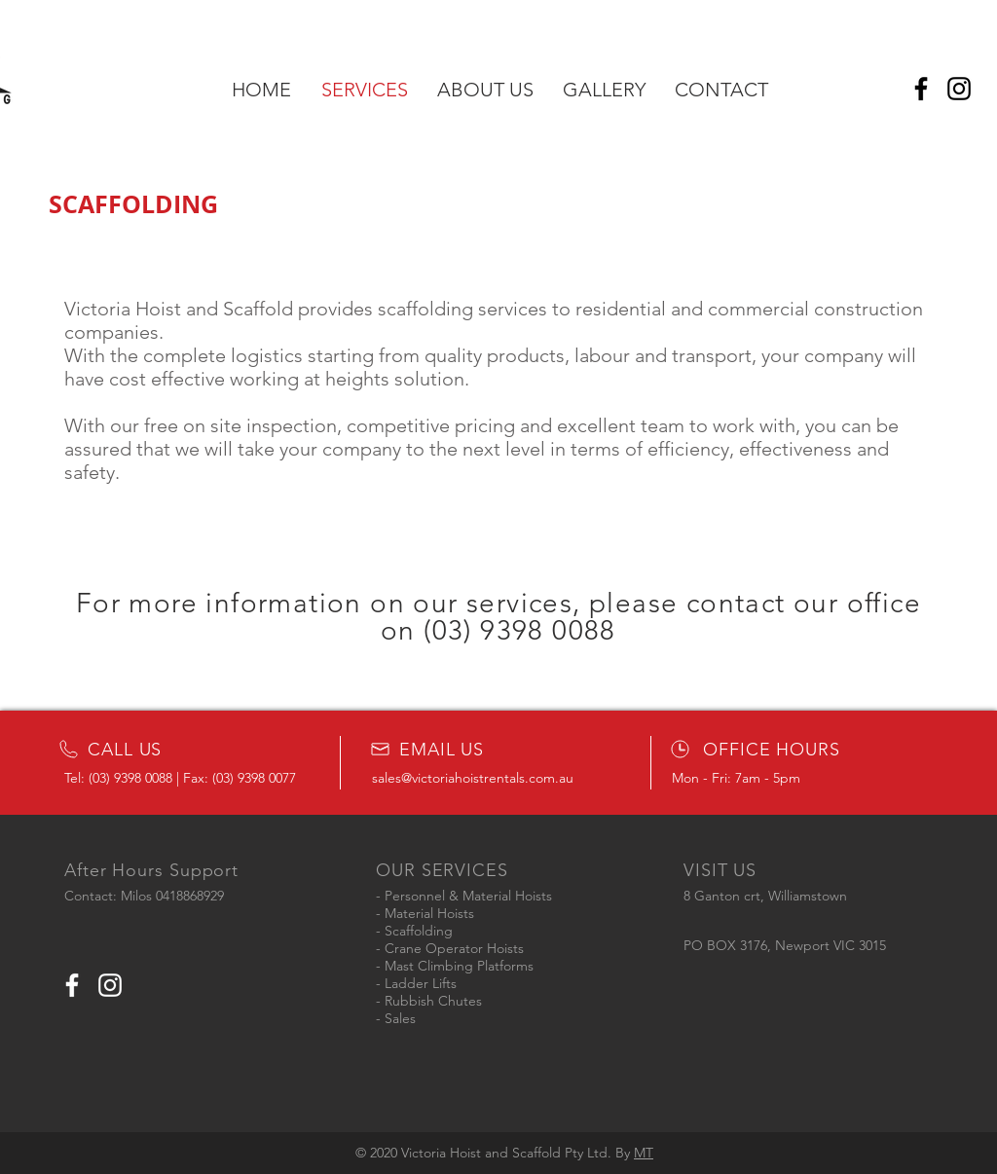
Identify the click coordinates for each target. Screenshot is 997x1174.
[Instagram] (959, 88)
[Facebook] (921, 88)
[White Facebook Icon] (72, 985)
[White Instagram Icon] (110, 985)
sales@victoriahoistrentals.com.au (472, 778)
